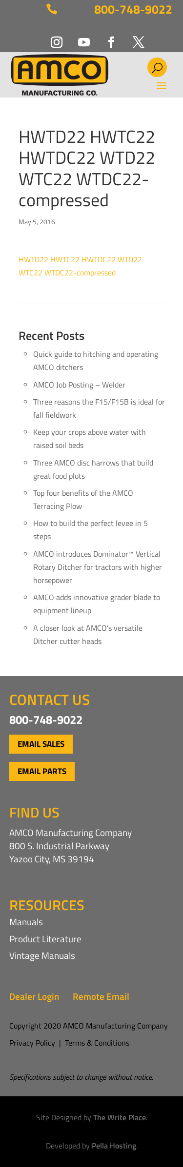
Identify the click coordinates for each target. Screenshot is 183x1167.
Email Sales (41, 744)
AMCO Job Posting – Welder (79, 384)
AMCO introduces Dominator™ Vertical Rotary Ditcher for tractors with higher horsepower (97, 567)
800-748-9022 (133, 9)
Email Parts (42, 771)
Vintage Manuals (42, 955)
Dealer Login (34, 996)
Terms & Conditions (97, 1043)
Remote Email (101, 996)
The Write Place (119, 1117)
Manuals (26, 921)
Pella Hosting (114, 1145)
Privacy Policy (32, 1043)
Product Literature (45, 939)
